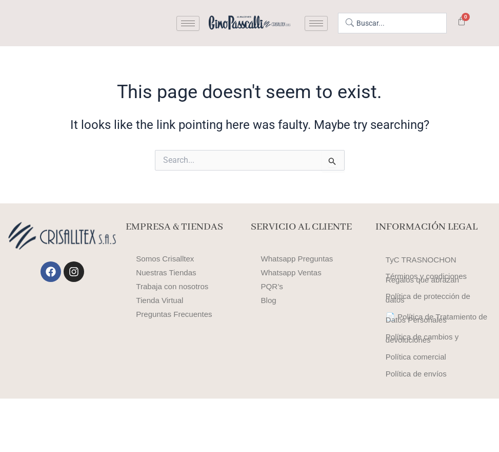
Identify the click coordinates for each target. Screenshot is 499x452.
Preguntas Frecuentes (176, 314)
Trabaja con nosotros (174, 286)
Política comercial (418, 403)
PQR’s (273, 286)
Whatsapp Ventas (293, 272)
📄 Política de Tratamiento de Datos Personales (434, 347)
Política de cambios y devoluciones (424, 377)
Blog (269, 300)
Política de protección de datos (430, 317)
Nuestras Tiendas (168, 272)
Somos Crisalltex (166, 258)
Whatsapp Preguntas (299, 258)
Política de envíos (418, 424)
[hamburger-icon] (187, 23)
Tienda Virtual (161, 300)
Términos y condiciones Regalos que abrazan (429, 287)
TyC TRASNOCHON (423, 262)
